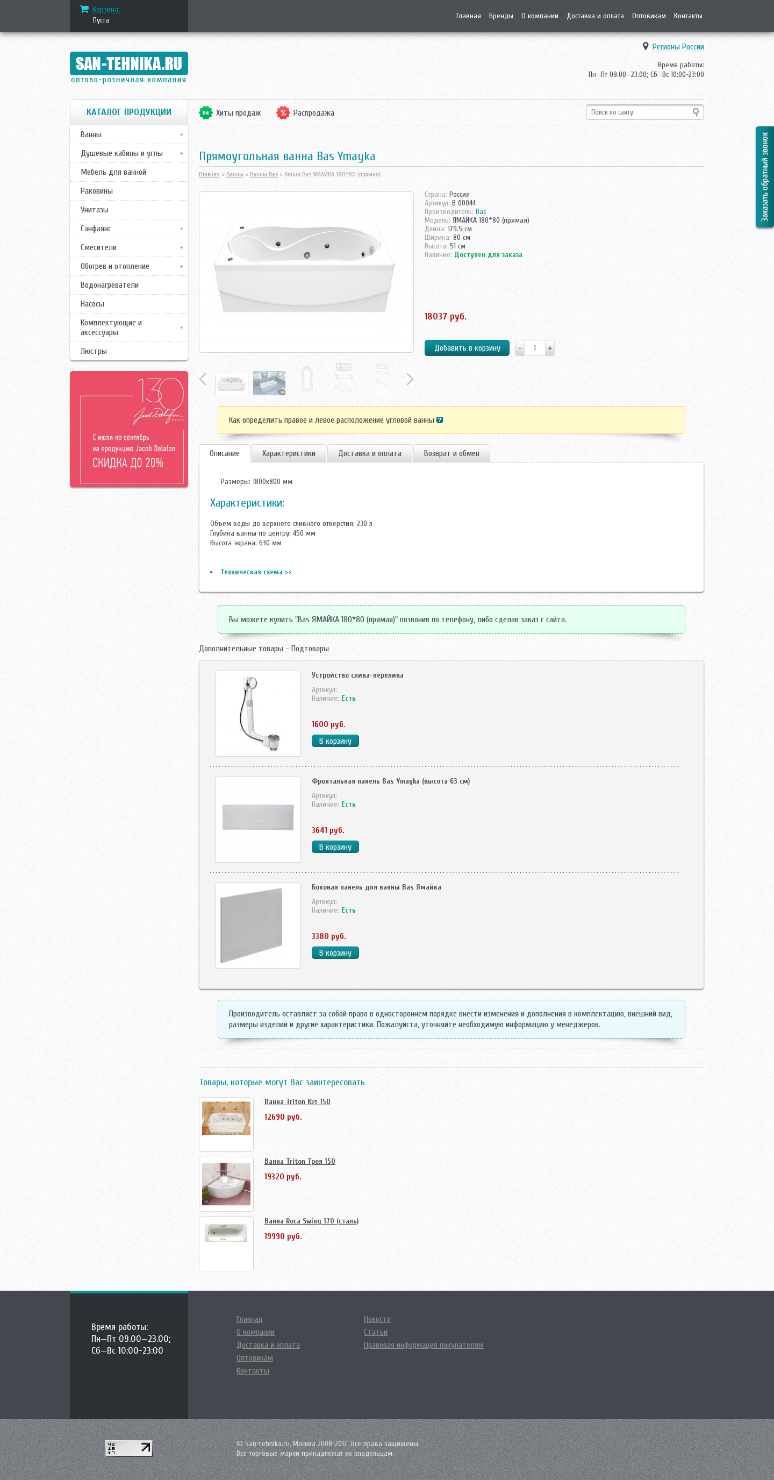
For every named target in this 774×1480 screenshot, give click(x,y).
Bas (481, 211)
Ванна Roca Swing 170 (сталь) (311, 1221)
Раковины (97, 191)
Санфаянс (96, 228)
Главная (468, 15)
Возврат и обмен (451, 453)
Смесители (99, 247)
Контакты (688, 15)
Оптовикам (649, 15)
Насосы (92, 304)
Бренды (501, 15)
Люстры (94, 351)
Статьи (376, 1332)
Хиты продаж (238, 113)
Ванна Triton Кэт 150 (297, 1101)
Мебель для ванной (113, 172)
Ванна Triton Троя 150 (299, 1161)
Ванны (91, 134)
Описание (225, 453)
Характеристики (289, 453)
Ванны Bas (264, 174)
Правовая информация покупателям (424, 1345)
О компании (539, 15)
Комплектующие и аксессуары (111, 327)
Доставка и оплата (595, 15)
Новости (377, 1319)
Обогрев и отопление (115, 266)
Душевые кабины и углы (122, 153)
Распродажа (313, 113)
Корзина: (106, 10)
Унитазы (95, 210)
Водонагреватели (110, 285)
